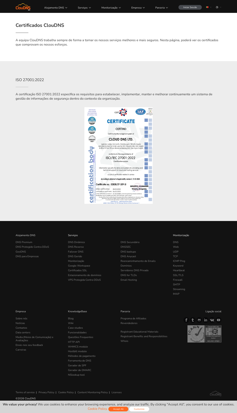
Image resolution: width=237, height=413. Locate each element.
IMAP (176, 294)
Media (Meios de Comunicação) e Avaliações (34, 338)
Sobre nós (21, 318)
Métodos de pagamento (82, 356)
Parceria (160, 7)
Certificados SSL (77, 270)
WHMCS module (78, 346)
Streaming (179, 289)
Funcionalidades (77, 332)
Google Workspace (79, 266)
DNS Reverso (76, 247)
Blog (70, 318)
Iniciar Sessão (190, 7)
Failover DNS (75, 251)
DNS (175, 242)
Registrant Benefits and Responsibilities (144, 336)
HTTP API (74, 342)
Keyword (178, 266)
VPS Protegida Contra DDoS (84, 280)
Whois (124, 341)
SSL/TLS (178, 275)
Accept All (118, 409)
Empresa (136, 7)
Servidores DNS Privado (135, 270)
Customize (139, 409)
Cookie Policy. (98, 409)
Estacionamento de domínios (84, 275)
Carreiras (21, 350)
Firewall (177, 280)
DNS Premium (24, 242)
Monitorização (109, 7)
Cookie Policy (66, 392)
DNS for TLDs (129, 275)
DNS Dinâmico (76, 242)
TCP (175, 256)
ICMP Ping (179, 261)
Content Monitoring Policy (92, 392)
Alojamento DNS (54, 7)
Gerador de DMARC (79, 370)
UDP (175, 251)
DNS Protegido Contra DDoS (32, 247)
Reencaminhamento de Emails (138, 261)
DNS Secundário (130, 242)
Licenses (117, 392)
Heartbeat (179, 270)
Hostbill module (77, 351)
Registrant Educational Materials (139, 331)
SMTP (176, 284)
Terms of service (25, 392)
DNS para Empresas (27, 256)
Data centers (23, 332)
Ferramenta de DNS (79, 360)
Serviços (83, 7)
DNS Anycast (128, 256)
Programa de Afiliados (133, 318)
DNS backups (128, 251)
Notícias (20, 323)
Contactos (21, 328)
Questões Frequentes (80, 337)
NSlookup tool (76, 375)
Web (176, 247)
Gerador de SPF (77, 365)
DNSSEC (126, 247)
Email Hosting (129, 280)
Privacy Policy (46, 392)
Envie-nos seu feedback (29, 345)
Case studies (75, 328)
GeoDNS (21, 251)
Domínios (126, 266)
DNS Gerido (75, 256)
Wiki (70, 323)
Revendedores (129, 323)
